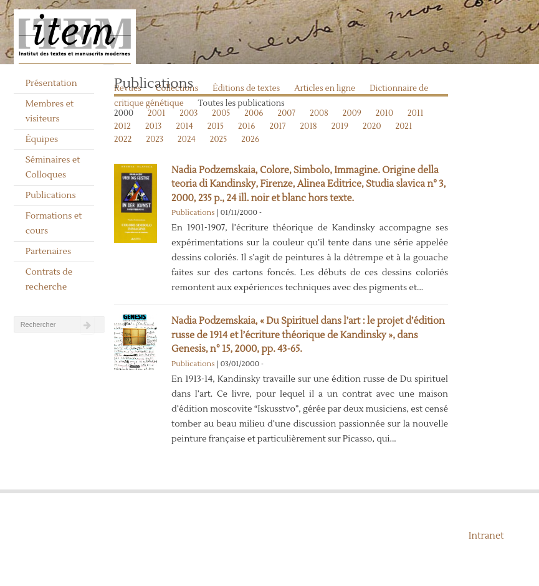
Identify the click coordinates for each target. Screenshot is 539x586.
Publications (51, 195)
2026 (250, 139)
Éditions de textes (246, 88)
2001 (156, 113)
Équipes (42, 139)
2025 (218, 139)
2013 (153, 126)
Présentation (51, 83)
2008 (319, 113)
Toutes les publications (241, 103)
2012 (122, 126)
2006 (253, 113)
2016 (246, 126)
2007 (286, 113)
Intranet (486, 536)
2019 (340, 126)
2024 (187, 139)
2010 (384, 113)
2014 (184, 126)
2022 (122, 139)
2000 (123, 113)
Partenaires (49, 251)
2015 (215, 126)
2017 (278, 126)
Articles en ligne (324, 88)
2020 (372, 126)
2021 (404, 126)
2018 (308, 126)
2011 (416, 113)
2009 (352, 113)
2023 (154, 139)
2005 (221, 113)
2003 (188, 113)
